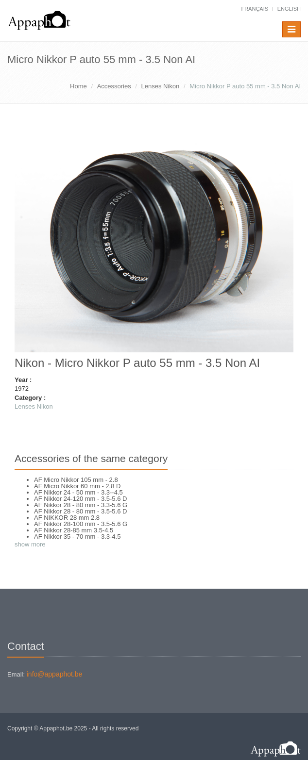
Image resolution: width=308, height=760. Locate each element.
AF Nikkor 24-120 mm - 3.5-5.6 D (80, 498)
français (254, 9)
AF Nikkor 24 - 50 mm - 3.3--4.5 (78, 492)
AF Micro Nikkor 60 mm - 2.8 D (77, 486)
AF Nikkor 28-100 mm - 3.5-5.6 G (80, 524)
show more (30, 544)
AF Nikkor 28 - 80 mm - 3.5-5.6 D (80, 511)
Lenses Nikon (160, 86)
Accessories (114, 86)
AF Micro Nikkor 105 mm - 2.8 (76, 479)
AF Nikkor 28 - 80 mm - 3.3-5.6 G (80, 505)
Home (78, 86)
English (289, 9)
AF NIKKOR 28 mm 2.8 (67, 517)
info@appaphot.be (55, 674)
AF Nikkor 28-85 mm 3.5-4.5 (73, 530)
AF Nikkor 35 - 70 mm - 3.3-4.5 (77, 536)
